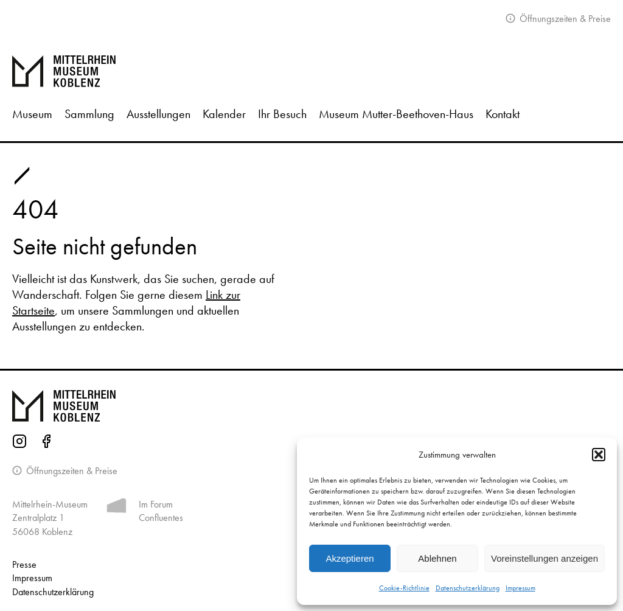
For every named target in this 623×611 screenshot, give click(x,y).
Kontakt (503, 114)
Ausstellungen (158, 114)
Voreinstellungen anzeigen (544, 558)
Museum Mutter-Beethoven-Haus (396, 114)
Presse (24, 564)
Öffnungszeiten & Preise (564, 18)
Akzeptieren (349, 558)
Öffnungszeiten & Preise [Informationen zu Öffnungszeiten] (70, 470)
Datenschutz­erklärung (53, 591)
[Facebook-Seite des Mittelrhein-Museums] (46, 443)
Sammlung (89, 114)
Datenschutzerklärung (467, 588)
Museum (32, 114)
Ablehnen (437, 558)
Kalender (224, 114)
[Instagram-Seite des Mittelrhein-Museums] (19, 443)
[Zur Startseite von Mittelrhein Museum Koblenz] (311, 406)
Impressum (520, 588)
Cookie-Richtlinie (404, 588)
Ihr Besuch (282, 114)
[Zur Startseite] (311, 71)
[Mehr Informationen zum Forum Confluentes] (116, 508)
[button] (599, 455)
